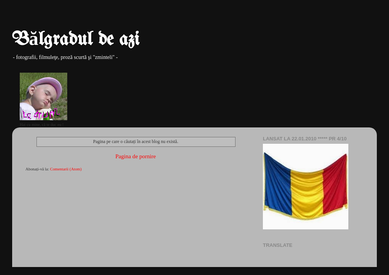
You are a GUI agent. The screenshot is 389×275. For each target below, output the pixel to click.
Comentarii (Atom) (66, 169)
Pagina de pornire (135, 156)
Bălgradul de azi (75, 40)
